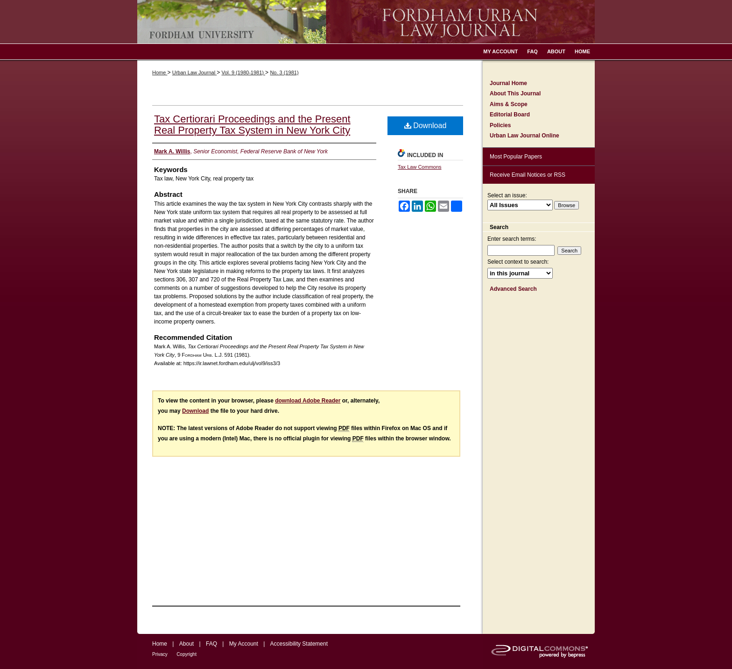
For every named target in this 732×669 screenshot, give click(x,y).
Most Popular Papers (516, 156)
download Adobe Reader (307, 400)
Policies (500, 125)
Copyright (186, 654)
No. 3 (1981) (284, 72)
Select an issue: (507, 195)
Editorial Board (510, 114)
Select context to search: (518, 262)
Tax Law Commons (420, 167)
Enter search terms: (511, 239)
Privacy (160, 654)
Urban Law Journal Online (524, 135)
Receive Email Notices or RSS (527, 175)
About (186, 643)
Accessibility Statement (299, 643)
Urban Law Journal (194, 72)
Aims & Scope (509, 104)
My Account (243, 643)
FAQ (211, 643)
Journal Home (508, 83)
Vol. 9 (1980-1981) (243, 72)
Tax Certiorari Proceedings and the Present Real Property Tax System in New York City (252, 124)
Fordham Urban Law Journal (366, 21)
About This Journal (515, 93)
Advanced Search (513, 289)
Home (159, 72)
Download (425, 125)
